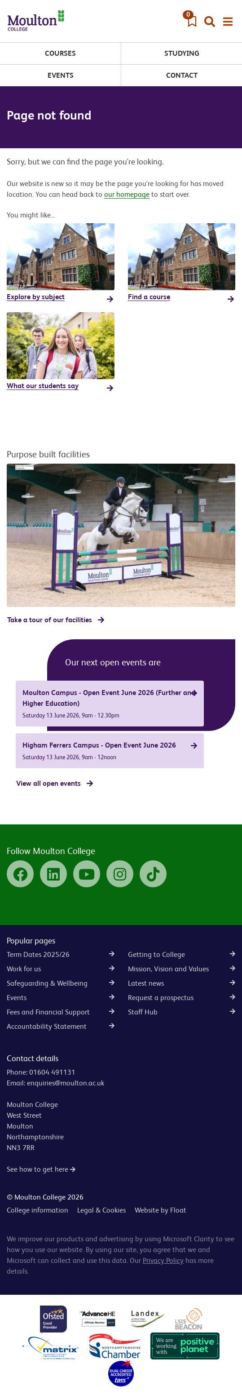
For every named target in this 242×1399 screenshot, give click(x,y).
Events (61, 75)
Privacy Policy (163, 1260)
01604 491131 (52, 1072)
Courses (60, 53)
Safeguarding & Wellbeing (60, 983)
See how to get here (41, 1169)
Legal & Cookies (101, 1210)
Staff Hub (182, 1012)
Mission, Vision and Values (182, 969)
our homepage (127, 194)
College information (37, 1210)
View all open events (48, 783)
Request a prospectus (182, 997)
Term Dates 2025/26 (60, 954)
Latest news (182, 983)
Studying (181, 53)
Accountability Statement (60, 1026)
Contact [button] (182, 75)
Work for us (60, 969)
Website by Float (160, 1210)
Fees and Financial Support (60, 1012)
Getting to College (182, 954)
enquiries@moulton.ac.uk (65, 1083)
